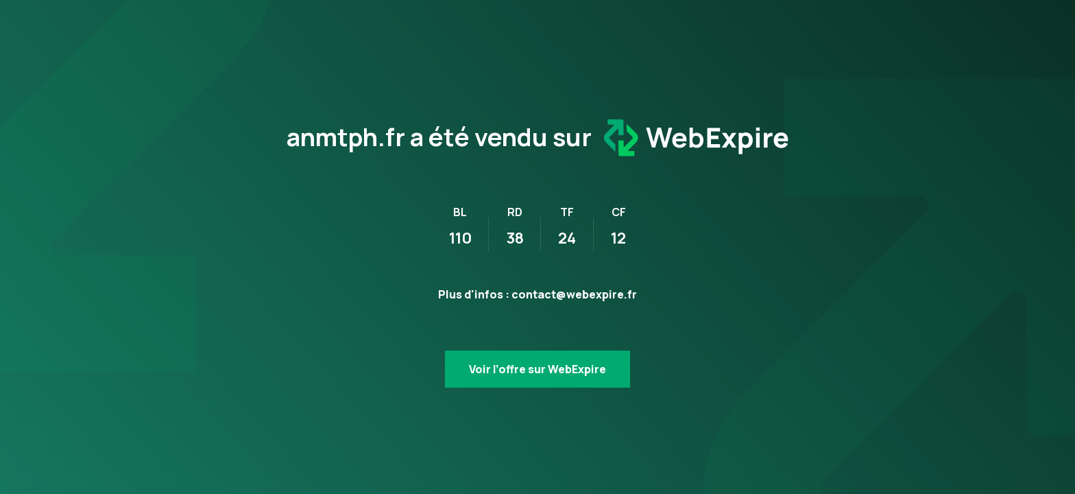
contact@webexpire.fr (574, 294)
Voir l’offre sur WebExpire (537, 369)
